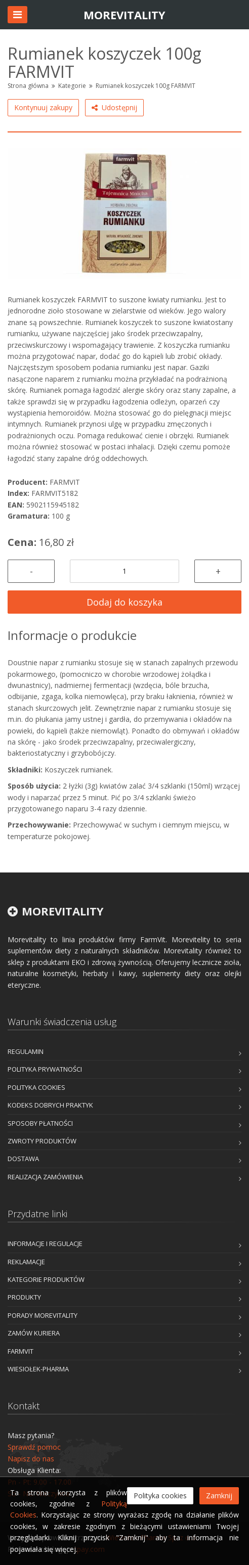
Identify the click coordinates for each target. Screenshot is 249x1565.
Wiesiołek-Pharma (38, 1368)
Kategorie (72, 85)
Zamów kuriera (34, 1333)
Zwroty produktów (42, 1140)
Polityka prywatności (45, 1069)
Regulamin (26, 1051)
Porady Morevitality (42, 1315)
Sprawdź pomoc (34, 1447)
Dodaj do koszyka (124, 602)
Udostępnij (114, 108)
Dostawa (23, 1158)
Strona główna (28, 85)
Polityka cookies (36, 1087)
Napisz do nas (31, 1458)
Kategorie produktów (46, 1279)
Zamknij (219, 1495)
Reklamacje (26, 1261)
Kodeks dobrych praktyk (50, 1105)
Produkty (24, 1297)
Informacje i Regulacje (45, 1243)
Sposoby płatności (40, 1123)
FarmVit (20, 1351)
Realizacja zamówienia (45, 1176)
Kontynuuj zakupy (43, 107)
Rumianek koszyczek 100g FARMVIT (145, 85)
